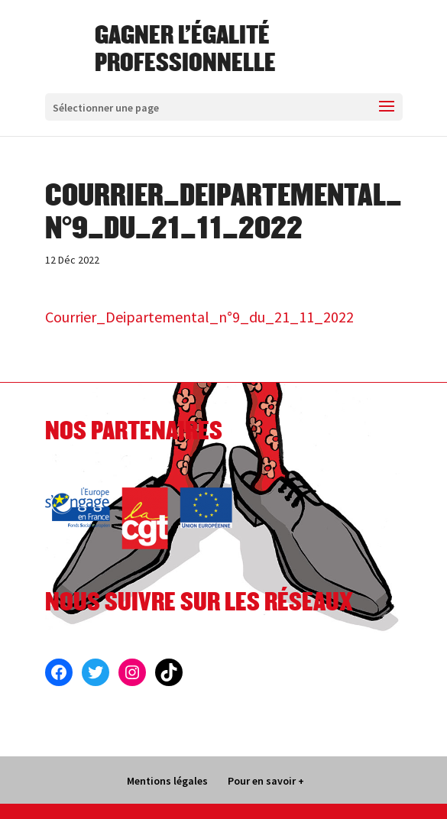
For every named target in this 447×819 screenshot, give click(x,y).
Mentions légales (167, 781)
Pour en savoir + (266, 781)
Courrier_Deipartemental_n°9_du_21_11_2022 (199, 316)
